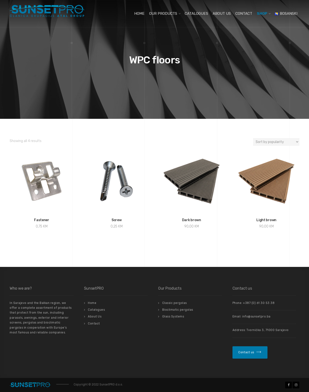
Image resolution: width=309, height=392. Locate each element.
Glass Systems (173, 316)
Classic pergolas (174, 302)
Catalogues (196, 13)
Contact (243, 13)
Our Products (163, 13)
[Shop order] (276, 142)
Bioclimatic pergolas (177, 309)
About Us (222, 13)
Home (139, 13)
